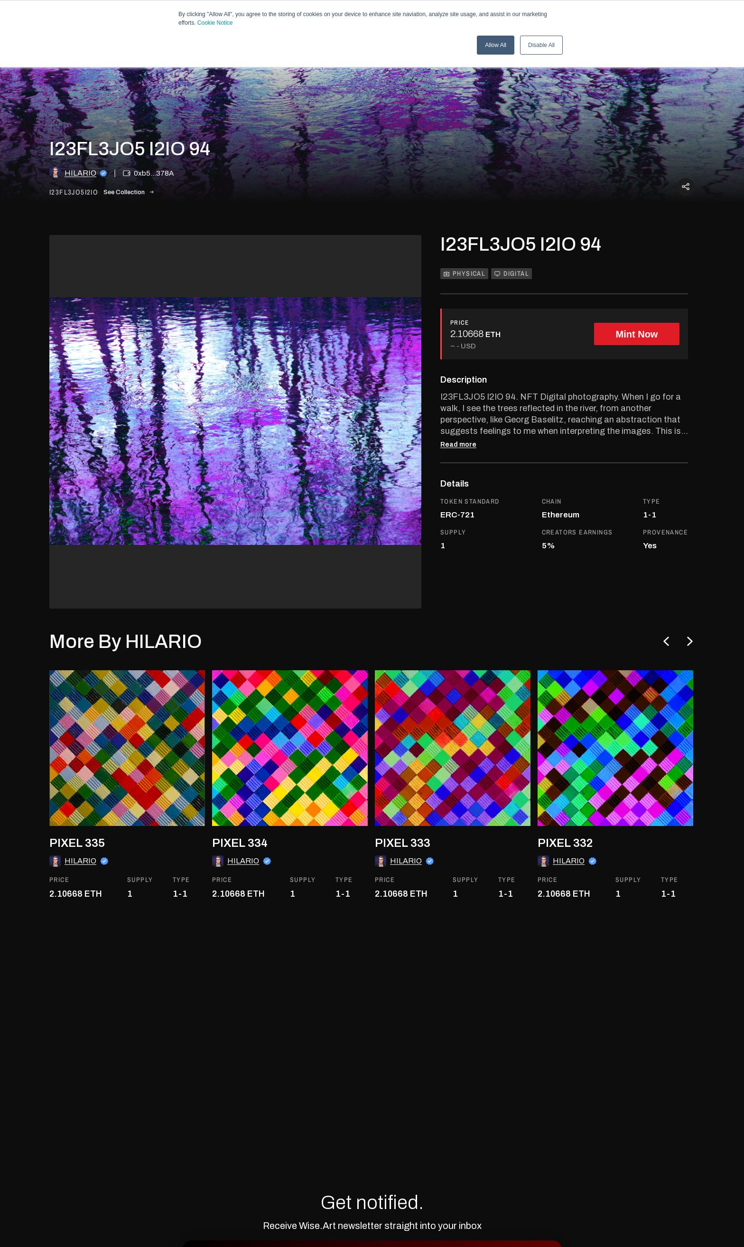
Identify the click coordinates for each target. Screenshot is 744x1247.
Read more (458, 444)
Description (463, 379)
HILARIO (80, 173)
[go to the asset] (127, 748)
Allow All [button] (495, 45)
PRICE (459, 323)
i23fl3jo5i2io (73, 192)
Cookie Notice (215, 22)
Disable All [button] (541, 45)
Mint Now (637, 334)
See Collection (128, 192)
